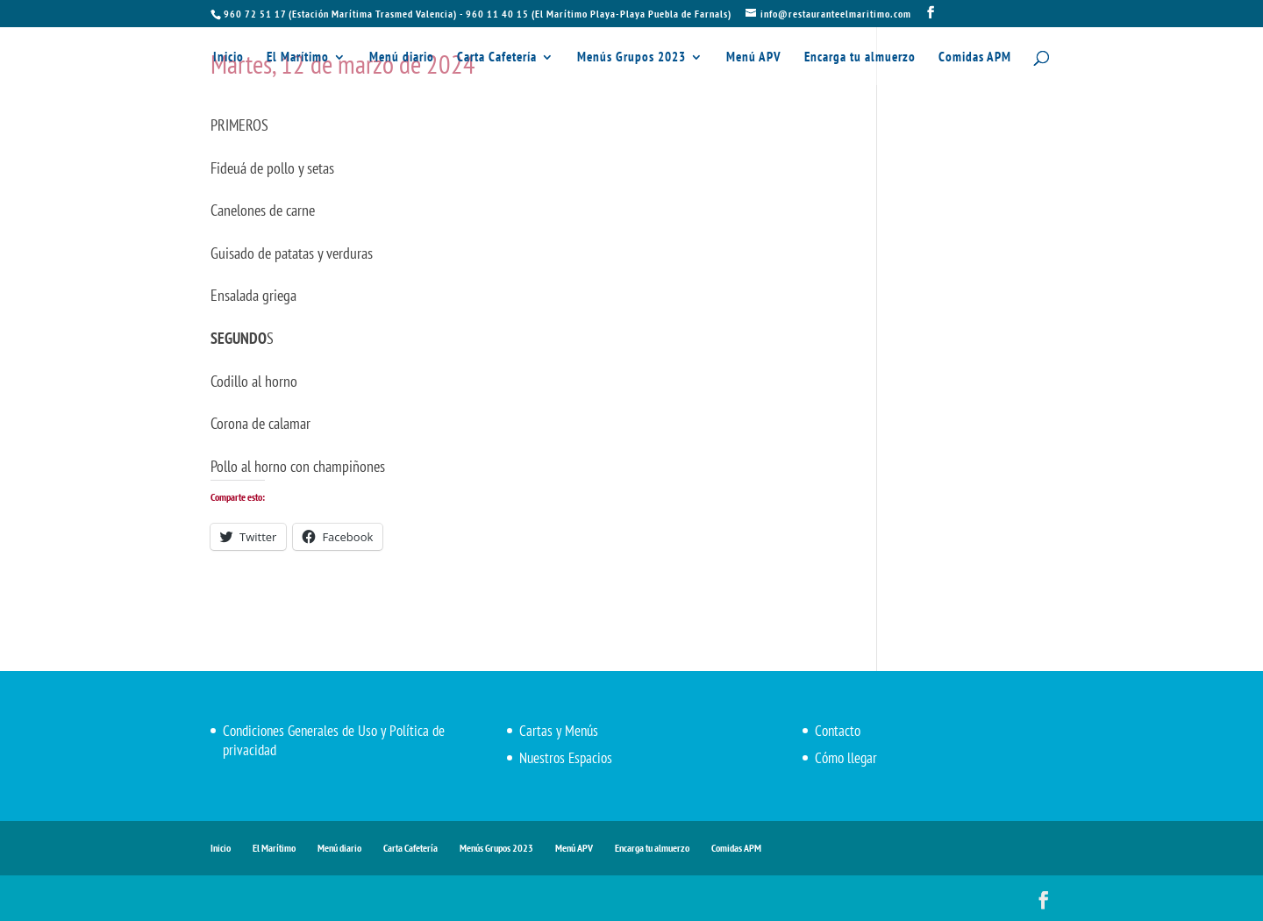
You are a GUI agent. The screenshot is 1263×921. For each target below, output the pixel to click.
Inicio (228, 58)
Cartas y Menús (558, 730)
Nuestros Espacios (565, 758)
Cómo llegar (846, 758)
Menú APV (753, 58)
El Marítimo (298, 58)
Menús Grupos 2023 (631, 58)
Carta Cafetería (497, 58)
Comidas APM (974, 58)
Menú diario (401, 58)
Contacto (837, 730)
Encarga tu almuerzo (860, 58)
